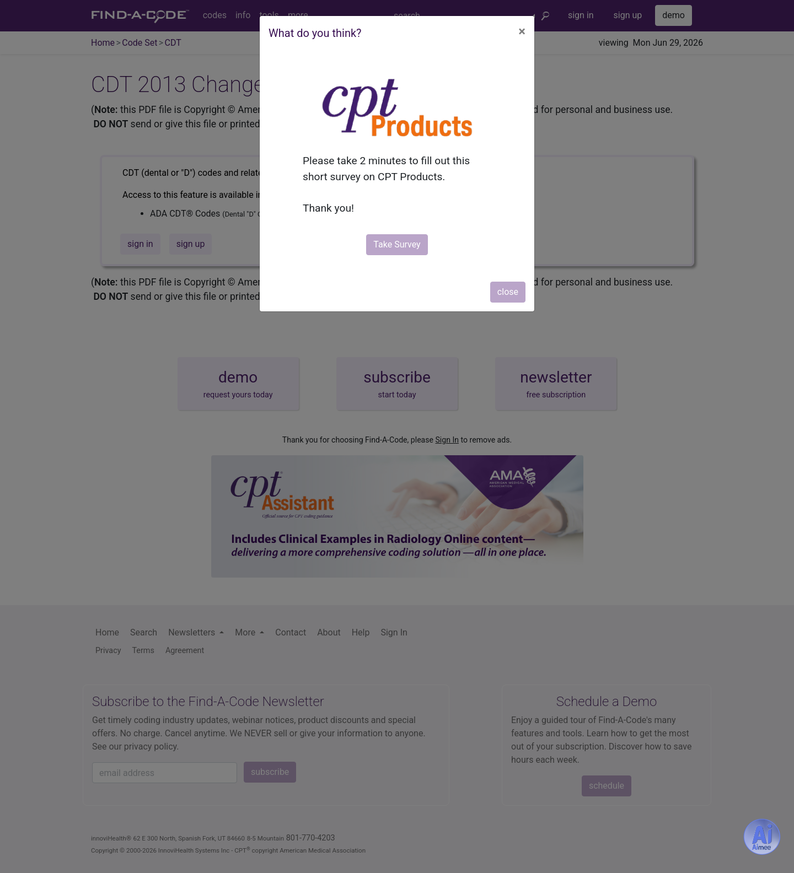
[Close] (521, 31)
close (507, 292)
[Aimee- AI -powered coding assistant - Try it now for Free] (762, 836)
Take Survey (396, 244)
